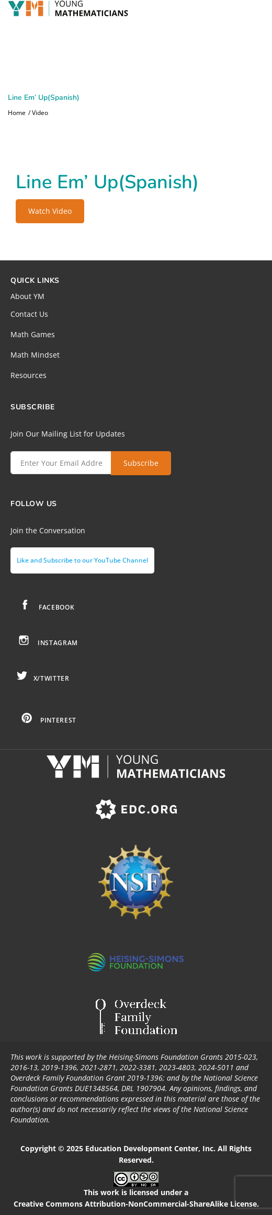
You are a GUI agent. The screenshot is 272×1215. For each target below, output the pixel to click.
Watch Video (50, 211)
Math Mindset (35, 355)
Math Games (32, 334)
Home (17, 113)
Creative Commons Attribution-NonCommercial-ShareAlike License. (136, 1204)
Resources (28, 375)
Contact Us (29, 314)
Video (40, 113)
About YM (27, 296)
